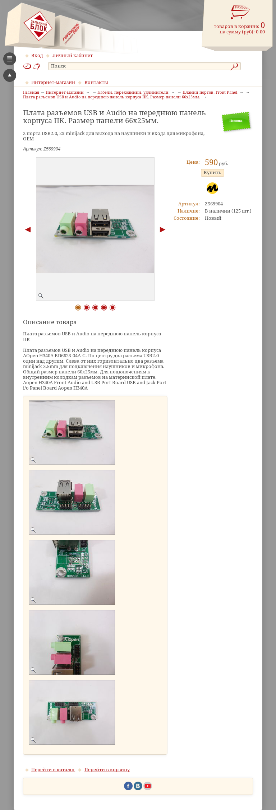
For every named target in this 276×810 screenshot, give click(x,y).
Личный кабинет (72, 55)
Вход (37, 55)
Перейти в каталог (53, 769)
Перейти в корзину (107, 769)
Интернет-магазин (53, 82)
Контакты (96, 82)
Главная (31, 92)
